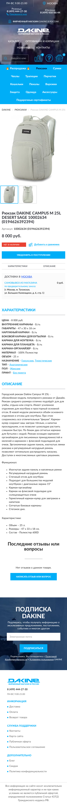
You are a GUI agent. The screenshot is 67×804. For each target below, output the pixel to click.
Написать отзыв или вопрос (33, 577)
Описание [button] (49, 266)
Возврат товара (18, 717)
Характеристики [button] (17, 266)
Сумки (57, 68)
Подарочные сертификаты (33, 100)
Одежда (31, 92)
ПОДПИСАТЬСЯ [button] (33, 648)
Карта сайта (16, 736)
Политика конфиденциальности (28, 771)
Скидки (13, 766)
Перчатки (50, 76)
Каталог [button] (13, 41)
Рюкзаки (41, 68)
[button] (17, 14)
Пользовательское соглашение (27, 747)
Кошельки (16, 84)
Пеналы (34, 84)
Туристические (43, 361)
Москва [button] (26, 277)
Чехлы (15, 76)
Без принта (19, 373)
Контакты (43, 47)
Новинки (23, 47)
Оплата (13, 712)
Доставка (14, 706)
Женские (15, 368)
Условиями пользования (41, 659)
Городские (27, 361)
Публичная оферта (20, 742)
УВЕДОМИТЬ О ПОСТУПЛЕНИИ (33, 255)
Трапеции (31, 76)
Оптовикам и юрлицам (42, 41)
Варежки (51, 84)
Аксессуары (49, 92)
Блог (12, 760)
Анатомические (18, 364)
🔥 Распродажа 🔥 (18, 68)
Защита (15, 92)
